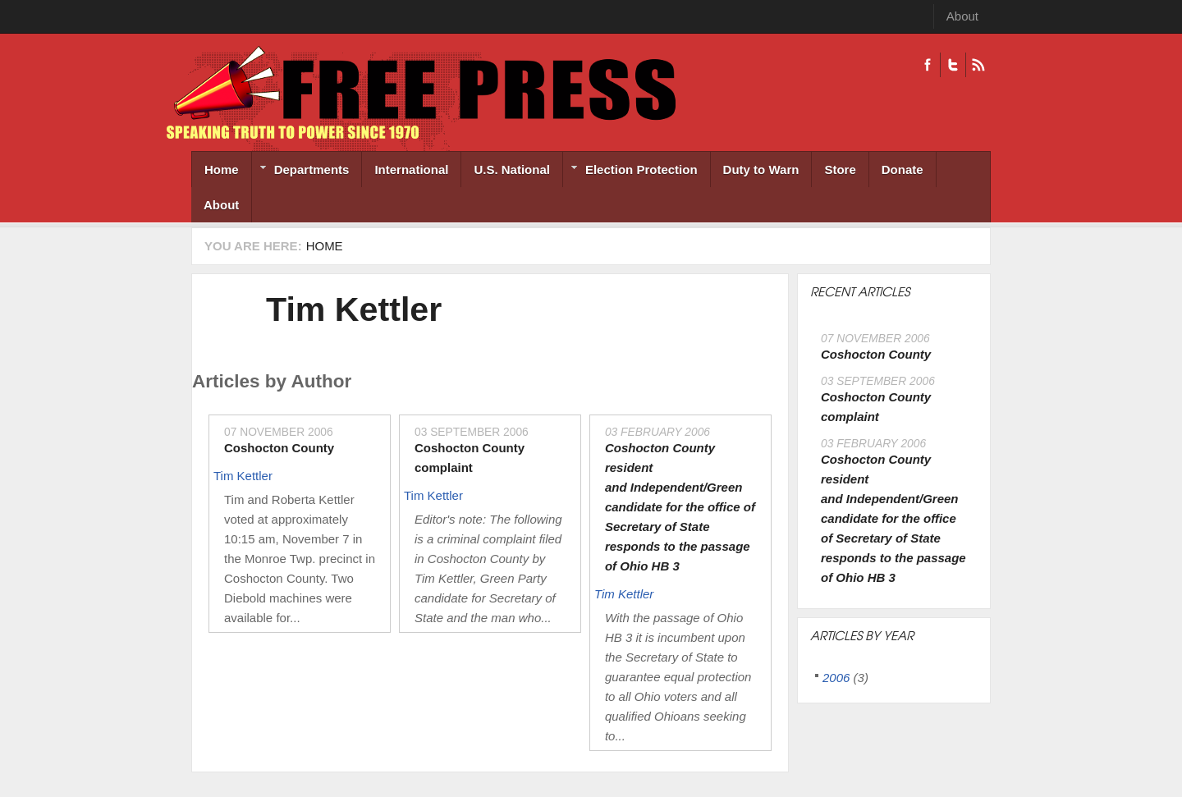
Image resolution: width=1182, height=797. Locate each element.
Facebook (927, 65)
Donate (902, 169)
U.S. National (512, 169)
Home (221, 169)
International (411, 169)
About (962, 16)
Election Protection (630, 171)
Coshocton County (279, 448)
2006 (836, 678)
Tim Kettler (354, 309)
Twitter (952, 65)
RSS (978, 65)
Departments (301, 171)
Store (839, 169)
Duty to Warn (761, 169)
